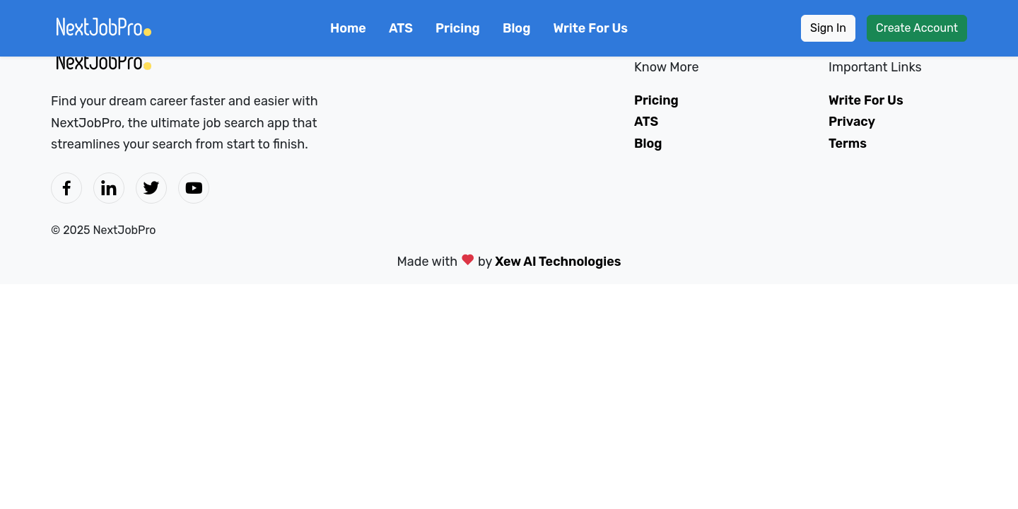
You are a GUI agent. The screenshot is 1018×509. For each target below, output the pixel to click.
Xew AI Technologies (558, 261)
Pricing (457, 28)
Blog (517, 28)
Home (348, 28)
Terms (848, 143)
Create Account (917, 28)
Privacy (852, 121)
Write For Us (590, 28)
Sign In (828, 28)
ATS (401, 28)
